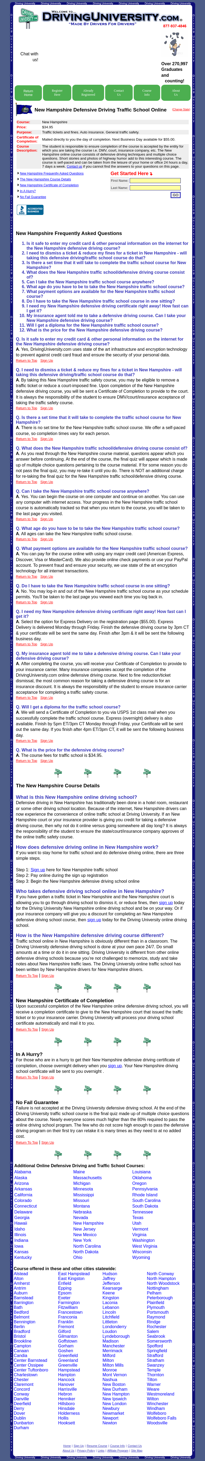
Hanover (66, 1384)
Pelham (154, 1293)
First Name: (119, 181)
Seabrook (156, 1336)
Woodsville (157, 1423)
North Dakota (85, 1252)
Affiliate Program (117, 1450)
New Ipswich (114, 1399)
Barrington (24, 1302)
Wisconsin (142, 1252)
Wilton (153, 1399)
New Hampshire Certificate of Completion (49, 185)
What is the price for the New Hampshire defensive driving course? (95, 330)
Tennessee (142, 1212)
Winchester (157, 1403)
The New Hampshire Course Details (45, 179)
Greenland (68, 1360)
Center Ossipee (29, 1365)
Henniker (66, 1399)
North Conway (160, 1273)
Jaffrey (108, 1278)
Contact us (74, 166)
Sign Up (47, 976)
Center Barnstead (30, 1360)
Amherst (22, 1283)
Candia (20, 1355)
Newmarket (113, 1413)
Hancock (66, 1379)
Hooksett (66, 1423)
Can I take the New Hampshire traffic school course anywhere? (90, 282)
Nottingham (158, 1288)
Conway (21, 1394)
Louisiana (141, 1172)
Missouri (81, 1200)
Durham (21, 1427)
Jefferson (111, 1283)
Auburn (21, 1293)
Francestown (70, 1312)
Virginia (139, 1234)
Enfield (64, 1283)
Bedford (21, 1312)
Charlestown (26, 1375)
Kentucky (23, 1257)
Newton (109, 1423)
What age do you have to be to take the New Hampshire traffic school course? (106, 286)
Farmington (69, 1302)
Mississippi (83, 1195)
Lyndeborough (116, 1336)
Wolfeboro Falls (161, 1418)
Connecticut (25, 1206)
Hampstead (69, 1370)
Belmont (22, 1317)
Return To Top (27, 976)
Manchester (113, 1346)
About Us (176, 93)
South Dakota (145, 1206)
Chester (21, 1379)
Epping (65, 1288)
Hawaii (20, 1223)
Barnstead (23, 1298)
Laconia (109, 1302)
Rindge (153, 1322)
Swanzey (155, 1365)
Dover (19, 1413)
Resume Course (97, 1445)
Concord (22, 1389)
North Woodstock (163, 1283)
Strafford (155, 1355)
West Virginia (144, 1246)
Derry (19, 1408)
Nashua (109, 1379)
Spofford (155, 1346)
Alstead (21, 1273)
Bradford (22, 1331)
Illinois (20, 1234)
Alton (18, 1278)
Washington (143, 1240)
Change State (181, 109)
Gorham (66, 1346)
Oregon (139, 1183)
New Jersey (84, 1229)
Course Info (146, 93)
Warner (154, 1384)
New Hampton (115, 1394)
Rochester (156, 1326)
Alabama (22, 1172)
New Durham (114, 1389)
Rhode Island (144, 1195)
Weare (153, 1389)
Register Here (57, 93)
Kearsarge (112, 1288)
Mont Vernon (114, 1375)
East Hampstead (74, 1273)
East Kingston (71, 1278)
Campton (22, 1346)
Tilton (152, 1379)
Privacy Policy (86, 1450)
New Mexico (85, 1234)
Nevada (80, 1217)
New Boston (113, 1384)
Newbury (110, 1408)
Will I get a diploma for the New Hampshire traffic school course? (93, 325)
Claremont (24, 1384)
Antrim (20, 1288)
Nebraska (82, 1212)
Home (67, 1445)
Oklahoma (142, 1177)
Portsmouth (158, 1312)
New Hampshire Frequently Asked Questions (52, 173)
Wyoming (141, 1257)
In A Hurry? (28, 191)
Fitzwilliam (68, 1307)
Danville (21, 1399)
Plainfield (155, 1302)
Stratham (155, 1360)
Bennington (25, 1322)
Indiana (21, 1240)
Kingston (110, 1298)
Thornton (155, 1375)
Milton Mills (113, 1365)
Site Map (136, 1450)
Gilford (64, 1331)
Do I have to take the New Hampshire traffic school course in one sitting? (101, 301)
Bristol (20, 1336)
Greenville (67, 1365)
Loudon (109, 1331)
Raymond (156, 1317)
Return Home (28, 93)
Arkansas (23, 1189)
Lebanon (110, 1307)
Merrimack (112, 1350)
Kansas (21, 1252)
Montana (81, 1206)
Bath (18, 1307)
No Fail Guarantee (33, 197)
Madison (110, 1341)
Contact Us (119, 93)
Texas (138, 1217)
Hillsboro (66, 1403)
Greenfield (68, 1355)
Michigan (81, 1183)
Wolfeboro (156, 1413)
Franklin (65, 1322)
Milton (108, 1360)
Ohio (77, 1257)
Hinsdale (66, 1408)
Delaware (23, 1212)
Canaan (21, 1350)
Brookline (23, 1341)
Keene (108, 1293)
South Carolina (146, 1200)
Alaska (20, 1177)
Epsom (65, 1293)
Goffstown (67, 1341)
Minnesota (83, 1189)
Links (101, 1450)
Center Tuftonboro (31, 1370)
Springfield (157, 1350)
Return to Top (26, 360)
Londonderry (114, 1326)
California (23, 1195)
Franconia (67, 1317)
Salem (153, 1331)
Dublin (20, 1418)
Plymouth (156, 1307)
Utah (136, 1223)
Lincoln (109, 1312)
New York (82, 1240)
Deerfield (22, 1403)
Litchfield (110, 1317)
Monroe (109, 1370)
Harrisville (67, 1389)
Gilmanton (68, 1336)
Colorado (23, 1200)
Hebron (65, 1394)
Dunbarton (24, 1423)
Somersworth (159, 1341)
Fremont (66, 1326)
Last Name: (119, 188)
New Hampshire (88, 1223)
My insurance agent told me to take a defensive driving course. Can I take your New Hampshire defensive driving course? (106, 318)
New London (114, 1403)
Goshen (65, 1350)
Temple (154, 1370)
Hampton (67, 1375)
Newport (110, 1418)
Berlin (19, 1326)
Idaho (19, 1229)
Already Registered (88, 93)
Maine (79, 1172)
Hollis (63, 1418)
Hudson (109, 1273)
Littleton (109, 1322)
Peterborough (160, 1298)
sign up (166, 902)
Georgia (22, 1217)
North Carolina (87, 1246)
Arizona (21, 1183)
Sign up (38, 870)
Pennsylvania (145, 1189)
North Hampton (161, 1278)
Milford (108, 1355)
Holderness (69, 1413)
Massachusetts (87, 1177)
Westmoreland (160, 1394)
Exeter (64, 1298)
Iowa (18, 1246)
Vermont (140, 1229)
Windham (156, 1408)
